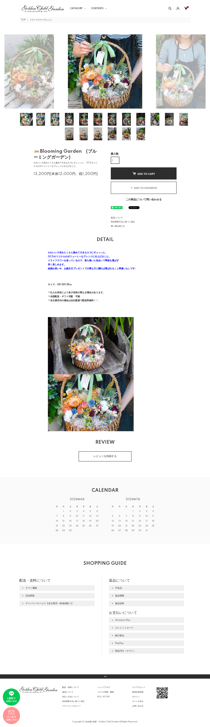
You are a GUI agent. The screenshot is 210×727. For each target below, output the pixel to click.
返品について (117, 218)
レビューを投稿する (105, 456)
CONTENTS (97, 8)
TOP (23, 20)
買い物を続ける (118, 226)
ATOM (106, 697)
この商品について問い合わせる (144, 199)
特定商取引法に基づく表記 (123, 222)
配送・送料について (70, 687)
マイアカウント (138, 687)
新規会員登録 (137, 692)
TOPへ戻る (105, 676)
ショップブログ (103, 687)
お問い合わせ (137, 706)
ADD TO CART (143, 173)
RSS (99, 697)
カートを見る (137, 701)
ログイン (136, 697)
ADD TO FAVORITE (143, 188)
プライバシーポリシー (71, 706)
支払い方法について (70, 697)
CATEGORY (76, 8)
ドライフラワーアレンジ (41, 20)
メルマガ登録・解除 (105, 692)
